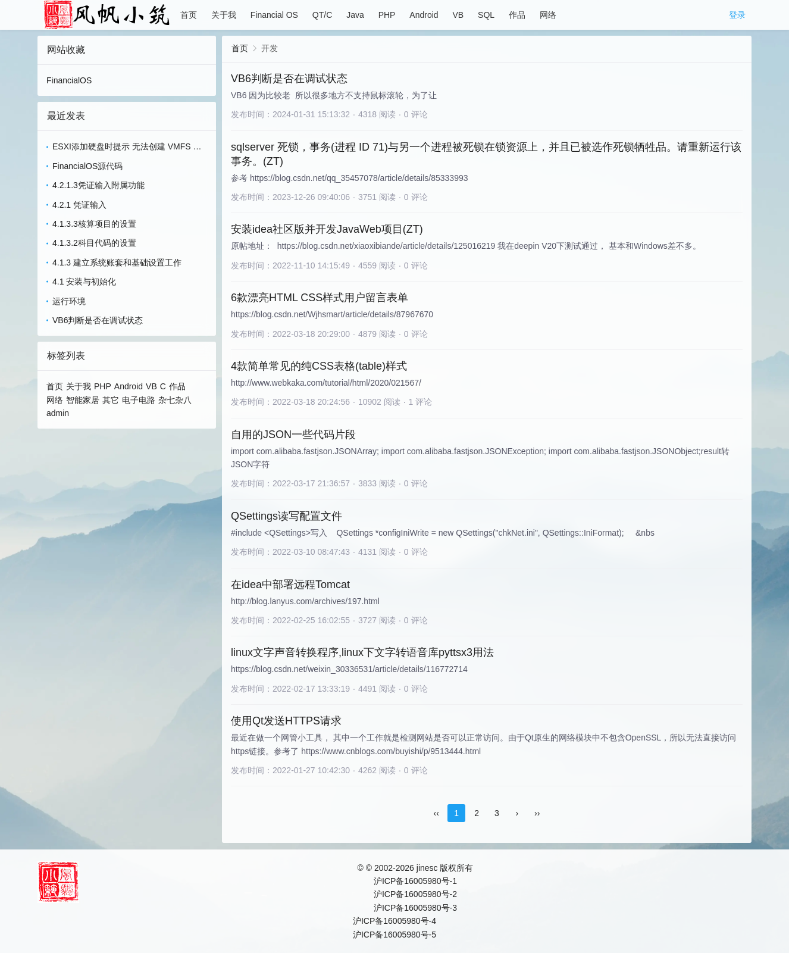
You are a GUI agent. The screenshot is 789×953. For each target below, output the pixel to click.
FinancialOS (69, 80)
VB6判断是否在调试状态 (97, 320)
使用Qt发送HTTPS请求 (286, 721)
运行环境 (69, 301)
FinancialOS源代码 (87, 166)
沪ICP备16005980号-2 (415, 894)
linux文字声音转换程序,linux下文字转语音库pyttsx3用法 (362, 652)
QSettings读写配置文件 (286, 516)
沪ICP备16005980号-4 (394, 921)
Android (423, 15)
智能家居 (82, 400)
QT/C (322, 15)
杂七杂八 (175, 400)
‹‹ (436, 813)
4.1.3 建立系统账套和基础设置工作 (116, 262)
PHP (387, 15)
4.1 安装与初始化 (84, 281)
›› (537, 813)
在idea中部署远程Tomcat (290, 584)
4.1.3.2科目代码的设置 (94, 243)
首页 (188, 15)
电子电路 (138, 400)
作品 (517, 15)
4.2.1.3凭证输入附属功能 (98, 185)
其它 (110, 400)
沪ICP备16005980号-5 (394, 934)
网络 (548, 15)
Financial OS (274, 15)
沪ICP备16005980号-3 (415, 908)
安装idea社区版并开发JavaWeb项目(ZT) (327, 229)
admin (57, 413)
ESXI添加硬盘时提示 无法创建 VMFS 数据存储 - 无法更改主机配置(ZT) (126, 147)
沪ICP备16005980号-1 (415, 881)
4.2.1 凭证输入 (79, 205)
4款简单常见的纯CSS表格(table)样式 (319, 366)
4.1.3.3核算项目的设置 (94, 224)
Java (355, 15)
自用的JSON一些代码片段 (293, 434)
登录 (737, 15)
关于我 (223, 15)
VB (458, 15)
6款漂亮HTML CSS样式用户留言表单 (319, 298)
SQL (486, 15)
